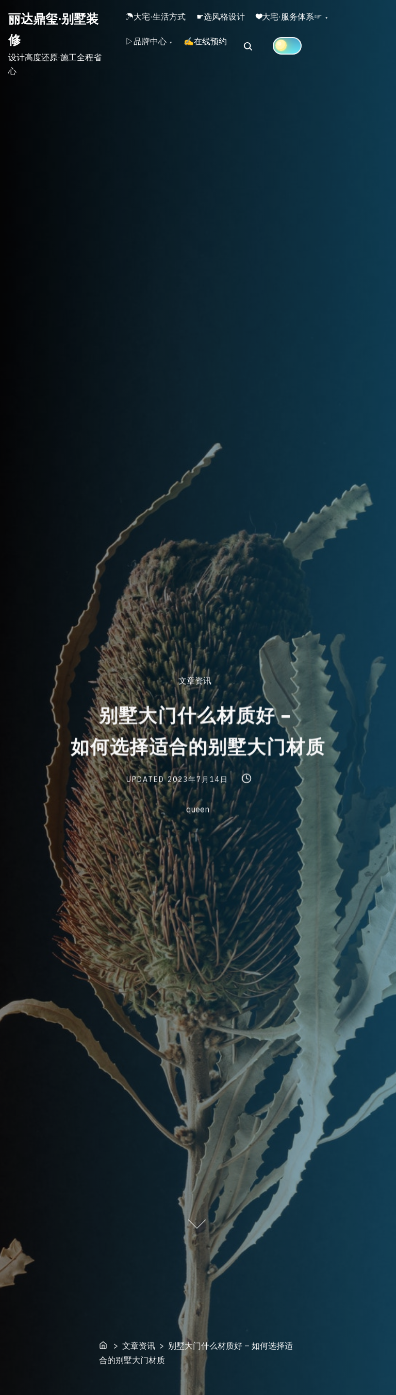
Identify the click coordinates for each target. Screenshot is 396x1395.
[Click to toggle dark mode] (306, 55)
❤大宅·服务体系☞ (313, 21)
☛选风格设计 (235, 21)
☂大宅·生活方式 (160, 21)
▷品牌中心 (150, 55)
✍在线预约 (219, 55)
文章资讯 (194, 681)
